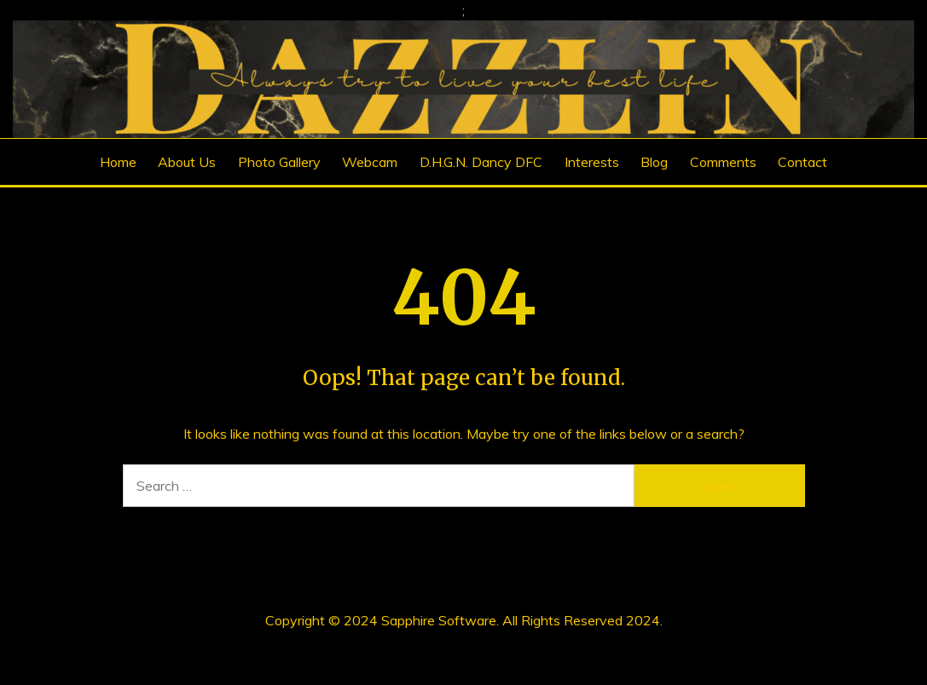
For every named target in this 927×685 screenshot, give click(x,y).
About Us (187, 161)
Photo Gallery (279, 161)
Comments (723, 161)
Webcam (369, 161)
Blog (654, 161)
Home (118, 161)
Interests (592, 161)
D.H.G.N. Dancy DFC (481, 161)
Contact (802, 161)
